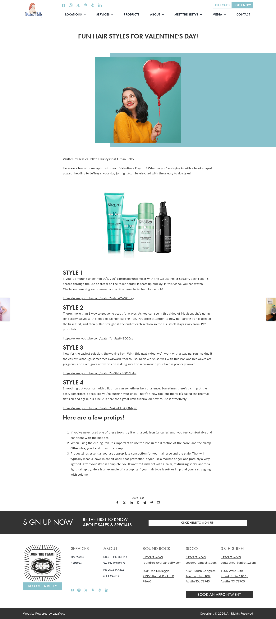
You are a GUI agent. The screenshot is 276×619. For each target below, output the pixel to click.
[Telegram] (144, 502)
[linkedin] (100, 5)
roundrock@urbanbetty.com (162, 562)
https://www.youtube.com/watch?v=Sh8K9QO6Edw (99, 373)
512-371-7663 (153, 557)
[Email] (158, 502)
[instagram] (70, 5)
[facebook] (63, 5)
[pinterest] (85, 5)
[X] (124, 502)
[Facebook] (117, 502)
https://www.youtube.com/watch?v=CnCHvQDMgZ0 (100, 408)
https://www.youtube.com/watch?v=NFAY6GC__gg (98, 298)
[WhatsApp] (138, 502)
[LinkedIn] (131, 502)
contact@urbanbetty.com (238, 562)
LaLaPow (59, 613)
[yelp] (92, 5)
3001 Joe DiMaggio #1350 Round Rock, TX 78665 (158, 575)
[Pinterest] (151, 502)
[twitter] (78, 5)
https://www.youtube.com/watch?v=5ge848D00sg (98, 338)
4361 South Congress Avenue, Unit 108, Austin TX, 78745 (201, 575)
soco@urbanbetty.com (201, 562)
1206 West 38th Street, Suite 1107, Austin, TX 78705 (234, 575)
